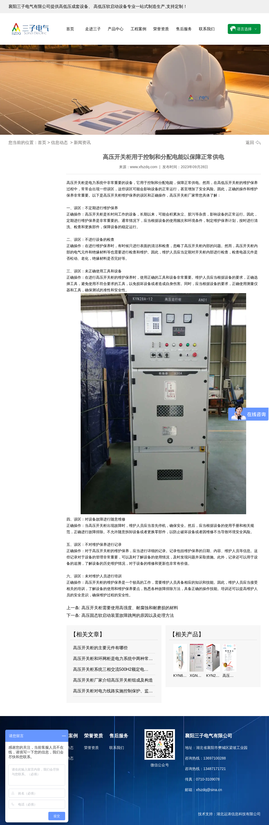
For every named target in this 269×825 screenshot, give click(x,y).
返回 (250, 142)
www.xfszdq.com (143, 167)
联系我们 (207, 29)
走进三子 (93, 29)
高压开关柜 (75, 183)
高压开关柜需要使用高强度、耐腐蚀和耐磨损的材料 (129, 608)
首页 (70, 29)
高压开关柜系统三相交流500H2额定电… (110, 669)
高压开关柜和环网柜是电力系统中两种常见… (114, 658)
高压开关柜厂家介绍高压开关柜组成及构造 (113, 680)
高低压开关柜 (228, 183)
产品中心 (115, 29)
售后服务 (184, 29)
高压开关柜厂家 (182, 195)
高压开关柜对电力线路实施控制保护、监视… (114, 691)
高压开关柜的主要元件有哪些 (100, 648)
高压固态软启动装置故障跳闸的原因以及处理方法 (127, 615)
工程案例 (138, 29)
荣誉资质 (161, 29)
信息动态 (59, 142)
